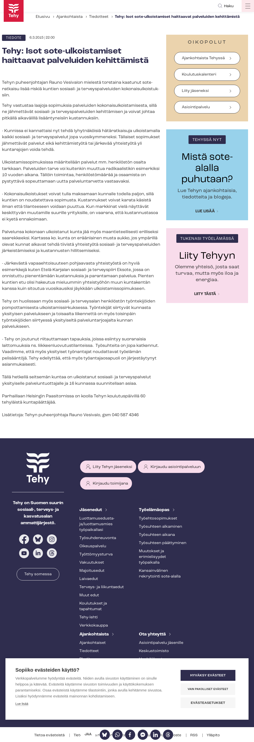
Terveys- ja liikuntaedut (101, 587)
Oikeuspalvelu (92, 546)
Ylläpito (213, 735)
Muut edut (89, 595)
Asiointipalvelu (196, 107)
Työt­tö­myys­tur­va (96, 554)
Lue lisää (205, 211)
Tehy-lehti (88, 617)
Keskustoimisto (154, 651)
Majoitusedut (91, 571)
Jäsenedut (91, 510)
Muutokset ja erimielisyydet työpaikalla (152, 557)
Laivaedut (88, 579)
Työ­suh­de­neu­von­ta (97, 538)
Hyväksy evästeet (208, 675)
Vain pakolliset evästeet (209, 688)
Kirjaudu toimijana (110, 484)
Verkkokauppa (93, 626)
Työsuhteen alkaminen (160, 527)
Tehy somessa (38, 574)
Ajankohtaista (69, 17)
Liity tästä (205, 294)
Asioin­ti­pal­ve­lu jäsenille (161, 643)
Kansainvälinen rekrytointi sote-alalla (160, 573)
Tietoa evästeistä (49, 735)
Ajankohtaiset (92, 643)
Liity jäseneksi (195, 91)
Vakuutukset (91, 563)
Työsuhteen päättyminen (162, 543)
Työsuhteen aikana (157, 535)
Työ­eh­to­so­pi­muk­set (158, 519)
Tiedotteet (98, 17)
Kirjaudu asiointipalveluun (176, 467)
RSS (194, 735)
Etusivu (43, 17)
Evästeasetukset (208, 703)
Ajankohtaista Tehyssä (203, 58)
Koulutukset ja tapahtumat (93, 606)
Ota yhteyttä (153, 634)
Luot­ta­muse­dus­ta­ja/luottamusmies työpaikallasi (97, 524)
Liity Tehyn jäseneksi (112, 467)
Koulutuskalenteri (199, 75)
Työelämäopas (154, 510)
